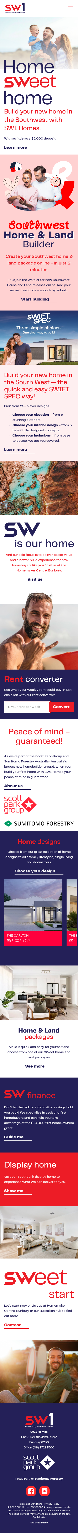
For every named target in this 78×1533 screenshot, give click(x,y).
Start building (35, 299)
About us (13, 786)
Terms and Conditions (30, 1504)
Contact (12, 1325)
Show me (13, 1191)
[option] (39, 86)
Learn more (15, 148)
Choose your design (35, 871)
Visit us (34, 579)
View (33, 913)
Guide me (14, 1137)
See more (35, 1066)
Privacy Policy (52, 1504)
